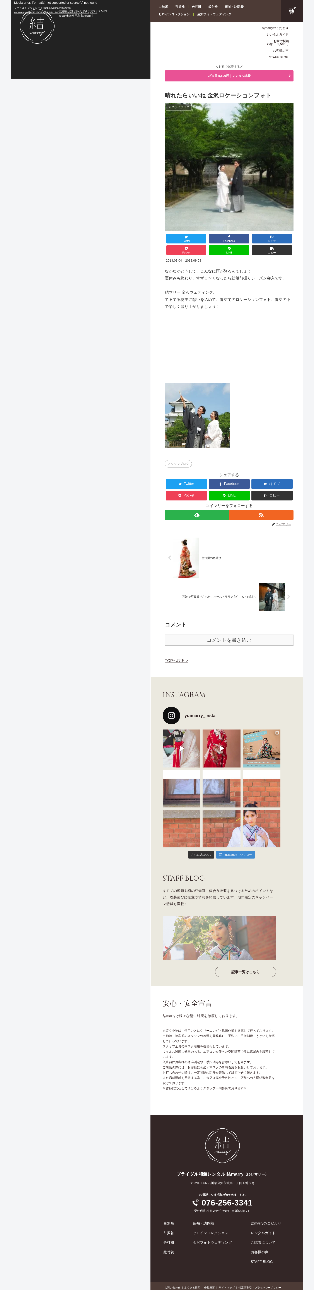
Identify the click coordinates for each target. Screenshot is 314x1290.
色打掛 (196, 7)
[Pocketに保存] (240, 240)
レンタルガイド (277, 34)
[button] (282, 240)
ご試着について (263, 1232)
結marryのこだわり (275, 28)
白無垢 (163, 7)
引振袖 (180, 7)
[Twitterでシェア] (175, 240)
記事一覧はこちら (245, 961)
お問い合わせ (172, 1277)
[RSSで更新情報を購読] (262, 504)
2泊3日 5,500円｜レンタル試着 (229, 76)
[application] (80, 39)
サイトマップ (227, 1277)
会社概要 (209, 1277)
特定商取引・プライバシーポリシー (260, 1277)
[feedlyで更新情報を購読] (196, 504)
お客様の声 (280, 50)
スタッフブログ (178, 453)
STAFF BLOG (278, 57)
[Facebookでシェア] (197, 240)
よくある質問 (192, 1277)
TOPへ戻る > (176, 650)
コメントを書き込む (229, 629)
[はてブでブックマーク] (218, 240)
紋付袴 (213, 7)
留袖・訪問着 (234, 7)
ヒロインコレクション (174, 14)
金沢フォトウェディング (214, 14)
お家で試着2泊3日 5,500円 (278, 42)
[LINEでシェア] (261, 240)
